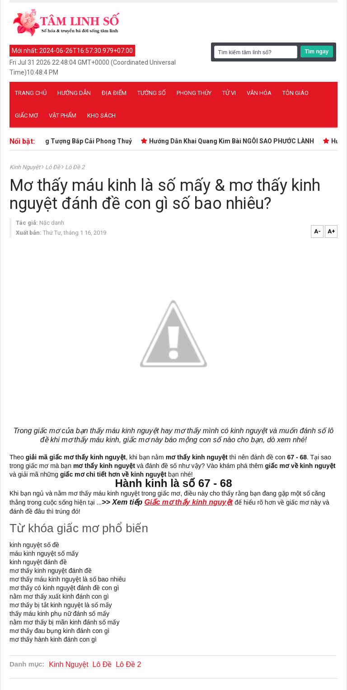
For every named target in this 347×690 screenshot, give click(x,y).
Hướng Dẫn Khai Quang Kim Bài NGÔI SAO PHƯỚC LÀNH (234, 141)
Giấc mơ (26, 115)
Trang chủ (31, 93)
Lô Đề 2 (74, 167)
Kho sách (101, 115)
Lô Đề (53, 167)
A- (317, 231)
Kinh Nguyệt (25, 167)
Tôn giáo (295, 93)
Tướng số (151, 93)
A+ (331, 231)
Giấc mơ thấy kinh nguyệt (189, 502)
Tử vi (229, 93)
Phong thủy (194, 93)
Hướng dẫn (74, 93)
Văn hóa (259, 93)
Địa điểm (114, 93)
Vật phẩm (62, 115)
